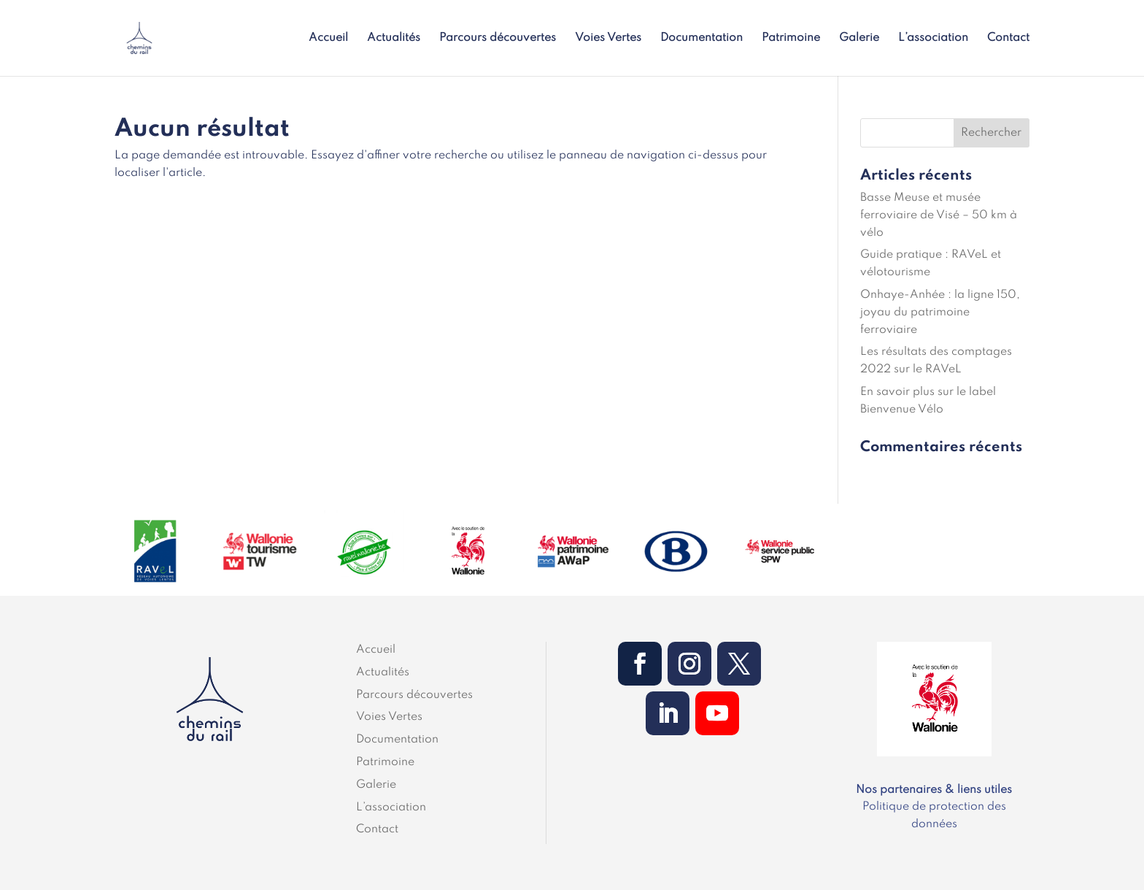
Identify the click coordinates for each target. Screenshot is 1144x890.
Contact (1008, 38)
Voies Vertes (608, 38)
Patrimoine (791, 38)
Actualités (393, 38)
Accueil (328, 38)
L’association (933, 38)
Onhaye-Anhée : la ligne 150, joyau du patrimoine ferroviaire (940, 312)
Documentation (701, 38)
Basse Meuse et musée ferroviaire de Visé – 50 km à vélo (938, 215)
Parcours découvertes (497, 38)
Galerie (859, 38)
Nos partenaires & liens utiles (934, 790)
